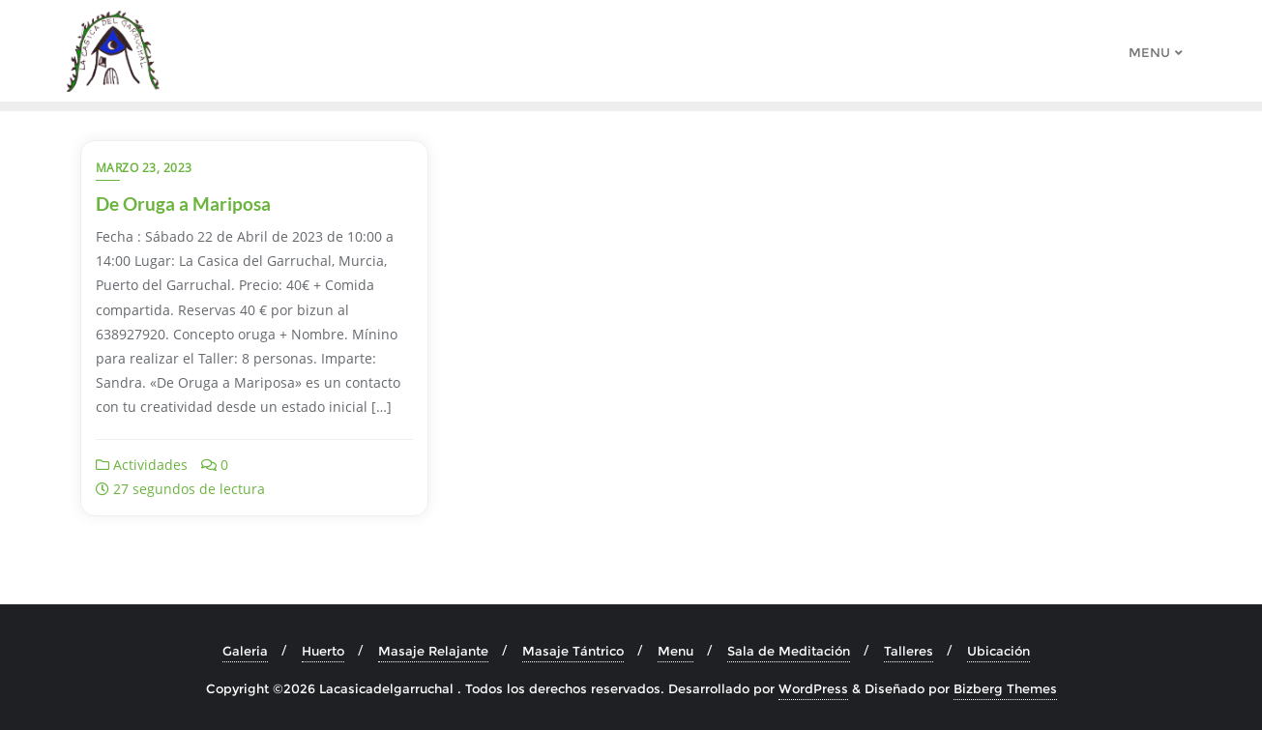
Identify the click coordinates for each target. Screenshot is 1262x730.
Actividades (142, 464)
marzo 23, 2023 (144, 168)
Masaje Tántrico (573, 650)
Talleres (908, 650)
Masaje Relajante (433, 650)
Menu (675, 650)
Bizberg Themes (1005, 688)
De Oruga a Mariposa (183, 203)
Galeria (245, 650)
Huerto (323, 650)
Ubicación (998, 650)
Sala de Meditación (788, 650)
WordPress (813, 688)
